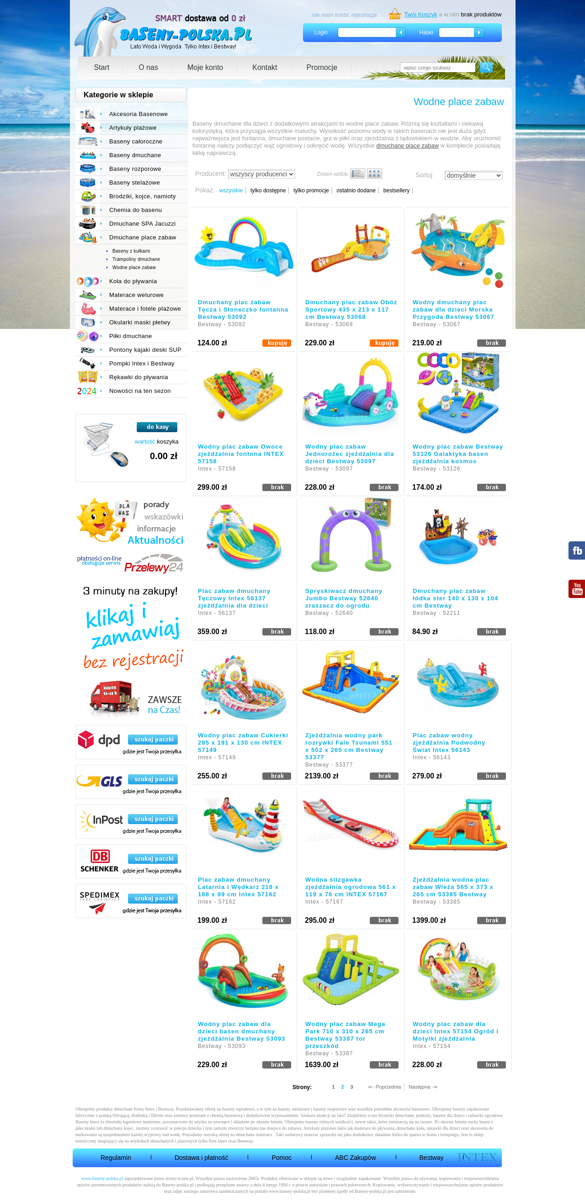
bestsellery (396, 190)
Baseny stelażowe (134, 182)
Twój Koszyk (420, 14)
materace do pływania (374, 1128)
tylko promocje (311, 190)
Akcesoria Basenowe (138, 114)
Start (102, 67)
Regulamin (116, 1157)
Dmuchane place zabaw (142, 237)
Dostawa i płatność (202, 1157)
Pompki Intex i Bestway (142, 363)
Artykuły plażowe (133, 127)
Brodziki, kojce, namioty (142, 196)
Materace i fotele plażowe (145, 308)
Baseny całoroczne (135, 141)
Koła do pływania (133, 281)
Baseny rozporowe (135, 168)
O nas (148, 67)
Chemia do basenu (135, 209)
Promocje (322, 67)
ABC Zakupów (355, 1157)
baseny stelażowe (294, 1108)
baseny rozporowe (330, 1108)
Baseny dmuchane (135, 155)
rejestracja (364, 15)
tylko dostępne (268, 190)
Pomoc (281, 1157)
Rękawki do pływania (138, 377)
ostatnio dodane (355, 190)
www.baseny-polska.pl (102, 1178)
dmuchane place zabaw (407, 145)
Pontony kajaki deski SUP (145, 349)
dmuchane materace (254, 1134)
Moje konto (205, 67)
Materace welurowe (136, 294)
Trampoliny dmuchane (136, 259)
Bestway (432, 1157)
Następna (419, 1087)
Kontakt (264, 67)
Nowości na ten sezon (140, 390)
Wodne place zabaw (134, 267)
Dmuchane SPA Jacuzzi (142, 223)
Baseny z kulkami (131, 251)
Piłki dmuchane (130, 336)
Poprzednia (388, 1087)
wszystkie (231, 190)
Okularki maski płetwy (139, 322)
